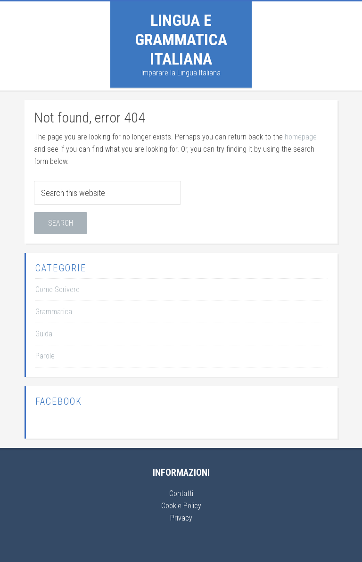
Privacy (181, 517)
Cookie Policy (181, 505)
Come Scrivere (57, 289)
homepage (301, 136)
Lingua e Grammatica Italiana (181, 39)
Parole (45, 355)
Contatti (181, 493)
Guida (43, 333)
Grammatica (53, 311)
